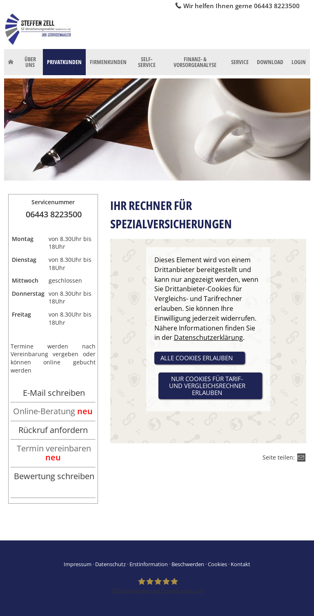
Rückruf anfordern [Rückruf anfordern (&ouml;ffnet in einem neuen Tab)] (53, 429)
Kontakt (240, 564)
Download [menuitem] (270, 62)
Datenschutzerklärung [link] (208, 337)
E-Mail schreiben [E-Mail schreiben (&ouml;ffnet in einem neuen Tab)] (54, 392)
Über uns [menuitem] (30, 62)
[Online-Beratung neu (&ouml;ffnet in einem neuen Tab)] (53, 412)
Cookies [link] (217, 564)
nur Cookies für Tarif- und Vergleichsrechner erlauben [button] (207, 386)
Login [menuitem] (299, 62)
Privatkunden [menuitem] (64, 62)
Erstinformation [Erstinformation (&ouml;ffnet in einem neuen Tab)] (148, 564)
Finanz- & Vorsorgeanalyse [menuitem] (195, 62)
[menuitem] (11, 62)
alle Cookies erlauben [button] (196, 358)
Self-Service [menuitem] (147, 62)
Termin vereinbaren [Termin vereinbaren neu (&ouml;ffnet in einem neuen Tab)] (54, 453)
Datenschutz (110, 564)
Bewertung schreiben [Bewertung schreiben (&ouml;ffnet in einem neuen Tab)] (54, 476)
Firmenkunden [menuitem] (108, 62)
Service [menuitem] (240, 62)
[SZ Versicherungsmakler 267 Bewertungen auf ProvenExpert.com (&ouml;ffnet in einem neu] (157, 586)
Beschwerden (187, 564)
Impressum (77, 564)
